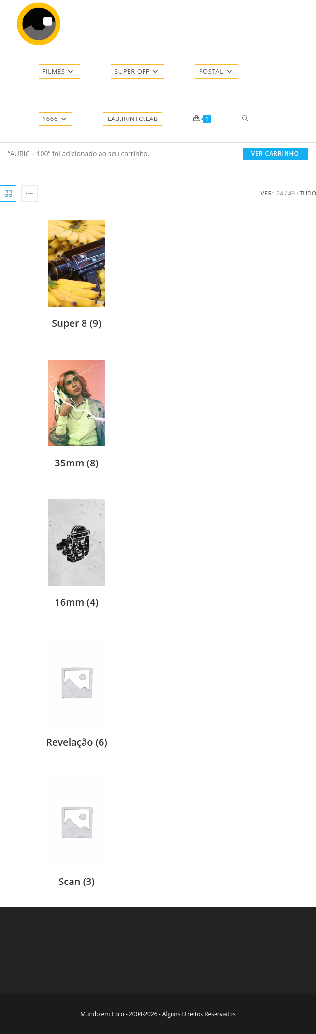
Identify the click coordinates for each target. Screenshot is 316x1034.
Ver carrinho (275, 154)
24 (279, 193)
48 (291, 193)
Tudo (308, 193)
